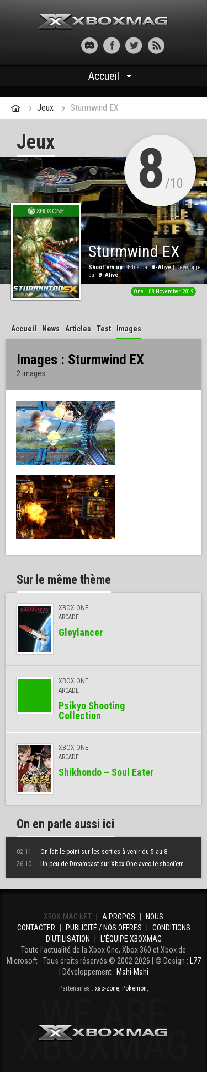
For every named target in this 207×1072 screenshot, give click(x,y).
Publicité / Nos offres (104, 927)
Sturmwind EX (94, 107)
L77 (195, 960)
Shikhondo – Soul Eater (106, 772)
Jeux (45, 107)
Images (128, 328)
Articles (78, 328)
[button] (51, 45)
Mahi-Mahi (132, 971)
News (51, 328)
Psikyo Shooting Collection (92, 710)
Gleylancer (81, 632)
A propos (118, 916)
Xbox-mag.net (103, 22)
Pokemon (134, 988)
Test (104, 328)
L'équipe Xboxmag (131, 938)
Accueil (103, 76)
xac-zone (107, 988)
